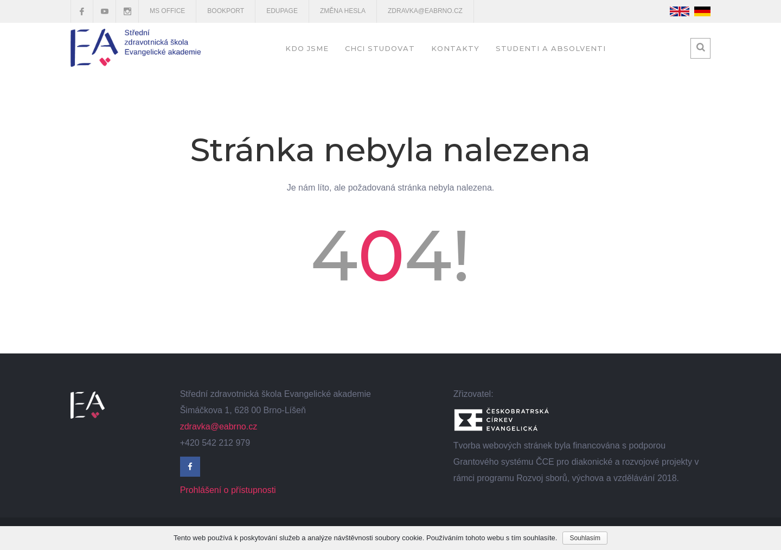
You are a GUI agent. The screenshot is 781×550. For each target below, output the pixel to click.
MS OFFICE (167, 11)
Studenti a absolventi (551, 48)
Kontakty (455, 48)
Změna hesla (343, 11)
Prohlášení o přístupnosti (228, 490)
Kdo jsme (307, 48)
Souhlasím (584, 538)
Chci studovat (380, 48)
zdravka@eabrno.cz (425, 11)
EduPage (282, 11)
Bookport (225, 11)
